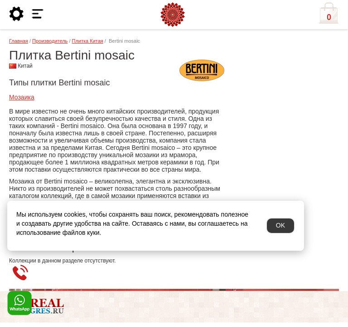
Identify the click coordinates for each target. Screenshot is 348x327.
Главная (18, 41)
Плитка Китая (87, 41)
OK (280, 225)
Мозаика (21, 97)
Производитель (50, 41)
